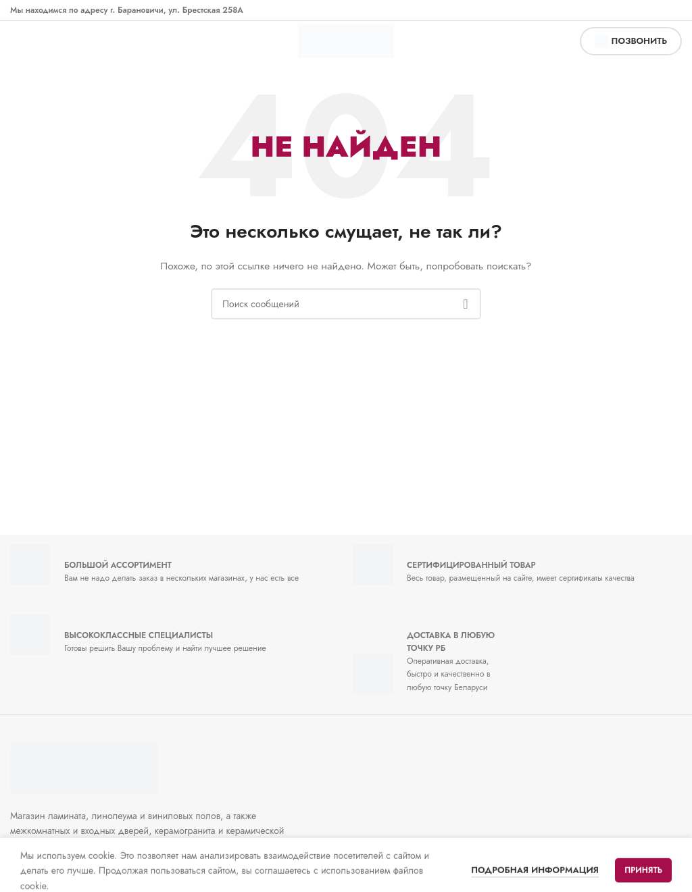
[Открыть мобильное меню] (24, 41)
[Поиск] (346, 303)
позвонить (631, 41)
